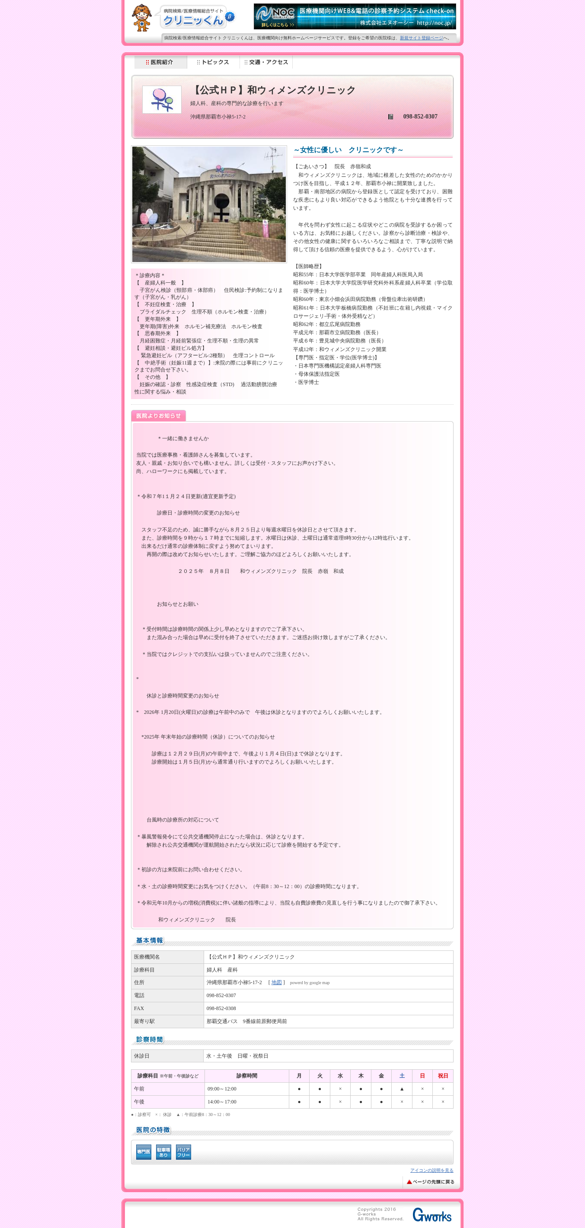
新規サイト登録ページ (421, 37)
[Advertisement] (236, 1216)
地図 (277, 982)
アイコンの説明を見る (432, 1170)
